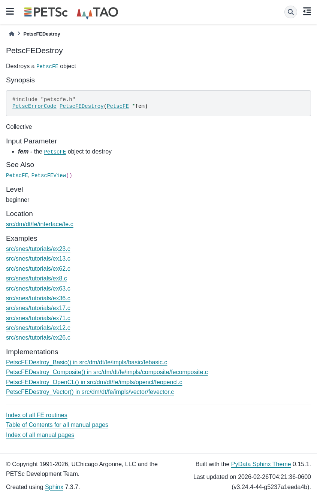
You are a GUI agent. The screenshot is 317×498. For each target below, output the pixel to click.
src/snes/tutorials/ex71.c (38, 318)
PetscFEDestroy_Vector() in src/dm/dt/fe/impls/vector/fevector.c (90, 392)
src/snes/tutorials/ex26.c (38, 337)
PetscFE (47, 67)
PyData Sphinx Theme (261, 464)
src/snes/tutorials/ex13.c (38, 258)
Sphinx (54, 487)
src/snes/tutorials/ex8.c (36, 278)
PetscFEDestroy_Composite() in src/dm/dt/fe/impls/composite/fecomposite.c (107, 372)
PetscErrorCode (34, 106)
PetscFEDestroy (82, 106)
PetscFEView (48, 176)
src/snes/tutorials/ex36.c (38, 298)
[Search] (290, 12)
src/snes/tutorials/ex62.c (38, 268)
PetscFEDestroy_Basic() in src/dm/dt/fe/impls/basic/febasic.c (86, 362)
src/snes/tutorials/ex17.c (38, 308)
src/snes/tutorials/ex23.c (38, 249)
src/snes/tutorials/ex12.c (38, 328)
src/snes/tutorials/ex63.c (38, 288)
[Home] (11, 34)
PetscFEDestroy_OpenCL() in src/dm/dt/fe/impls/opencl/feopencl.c (94, 382)
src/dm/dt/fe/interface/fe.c (39, 224)
